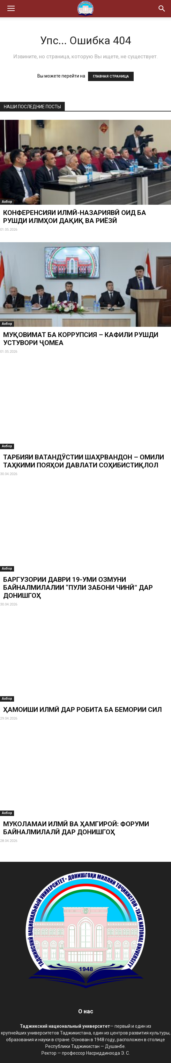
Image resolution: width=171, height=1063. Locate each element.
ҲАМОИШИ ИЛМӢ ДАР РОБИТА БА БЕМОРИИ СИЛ (82, 709)
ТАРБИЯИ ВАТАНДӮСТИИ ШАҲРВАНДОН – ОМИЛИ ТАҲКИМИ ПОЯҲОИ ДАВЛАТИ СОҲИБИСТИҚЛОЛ (83, 461)
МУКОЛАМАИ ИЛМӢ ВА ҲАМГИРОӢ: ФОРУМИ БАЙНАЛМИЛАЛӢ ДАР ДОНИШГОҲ (76, 828)
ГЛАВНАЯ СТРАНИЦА (111, 76)
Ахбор (7, 201)
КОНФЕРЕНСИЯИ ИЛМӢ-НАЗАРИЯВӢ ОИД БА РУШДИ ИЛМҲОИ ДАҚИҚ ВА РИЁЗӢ (74, 217)
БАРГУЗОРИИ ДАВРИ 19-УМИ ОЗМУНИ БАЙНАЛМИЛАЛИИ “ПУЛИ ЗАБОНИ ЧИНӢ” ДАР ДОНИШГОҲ (78, 587)
